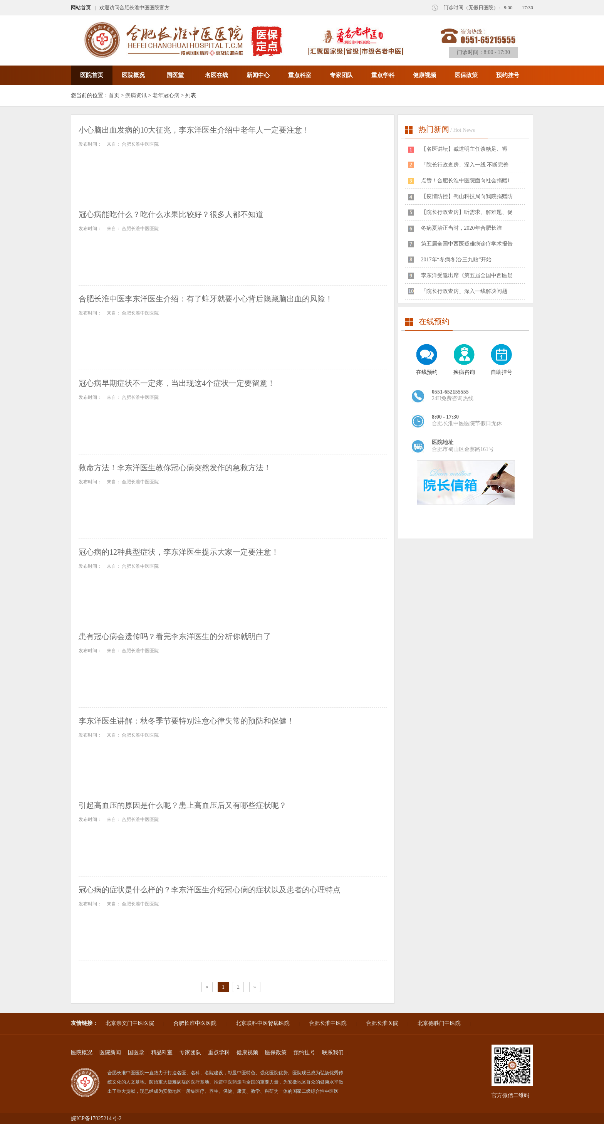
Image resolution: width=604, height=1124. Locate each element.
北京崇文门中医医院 (130, 1023)
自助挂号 (501, 372)
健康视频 (424, 75)
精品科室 (162, 1052)
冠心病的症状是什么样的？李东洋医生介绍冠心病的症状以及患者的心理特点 (210, 889)
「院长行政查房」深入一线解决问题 (464, 291)
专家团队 (341, 75)
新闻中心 (258, 75)
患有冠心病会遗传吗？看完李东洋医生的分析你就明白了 (175, 636)
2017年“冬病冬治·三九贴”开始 (456, 259)
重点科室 (299, 75)
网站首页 (81, 7)
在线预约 (427, 372)
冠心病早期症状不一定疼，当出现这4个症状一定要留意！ (177, 383)
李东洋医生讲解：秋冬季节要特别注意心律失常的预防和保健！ (186, 721)
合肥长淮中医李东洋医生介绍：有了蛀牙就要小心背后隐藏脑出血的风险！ (206, 298)
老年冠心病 (166, 95)
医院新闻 (110, 1052)
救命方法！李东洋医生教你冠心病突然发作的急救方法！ (175, 467)
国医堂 (175, 75)
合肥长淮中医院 (328, 1023)
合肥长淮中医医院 (194, 1023)
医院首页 (91, 75)
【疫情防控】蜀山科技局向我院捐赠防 (467, 196)
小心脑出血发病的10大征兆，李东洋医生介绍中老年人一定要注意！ (194, 130)
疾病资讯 (136, 95)
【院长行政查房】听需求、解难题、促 (467, 212)
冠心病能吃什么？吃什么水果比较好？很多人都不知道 (171, 214)
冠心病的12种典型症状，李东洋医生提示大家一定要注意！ (179, 552)
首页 (114, 95)
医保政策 (466, 75)
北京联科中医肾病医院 (263, 1023)
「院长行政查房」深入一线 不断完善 (465, 165)
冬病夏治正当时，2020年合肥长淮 (461, 228)
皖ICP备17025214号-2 (96, 1118)
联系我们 (333, 1052)
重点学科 (382, 75)
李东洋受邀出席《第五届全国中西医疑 (467, 275)
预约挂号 (507, 75)
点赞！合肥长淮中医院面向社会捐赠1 (465, 180)
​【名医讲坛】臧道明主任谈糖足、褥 (464, 149)
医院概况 (133, 75)
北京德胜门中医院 (439, 1023)
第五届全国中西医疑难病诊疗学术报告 (467, 244)
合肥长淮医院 (382, 1023)
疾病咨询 (464, 372)
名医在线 (216, 75)
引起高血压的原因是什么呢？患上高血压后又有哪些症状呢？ (183, 805)
